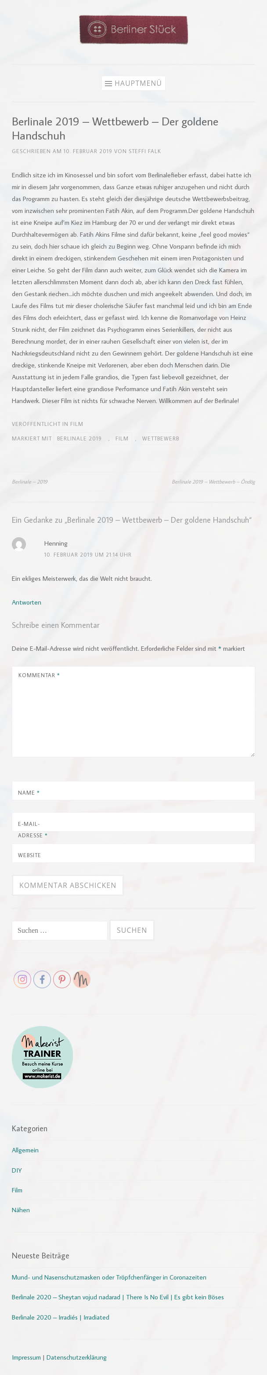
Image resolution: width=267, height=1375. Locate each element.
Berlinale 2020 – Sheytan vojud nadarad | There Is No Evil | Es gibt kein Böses (118, 1297)
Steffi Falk (145, 150)
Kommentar (39, 674)
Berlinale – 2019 (29, 481)
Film (76, 423)
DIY (17, 1170)
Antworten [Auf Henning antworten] (26, 602)
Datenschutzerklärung (77, 1357)
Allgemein (25, 1150)
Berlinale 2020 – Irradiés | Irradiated (60, 1317)
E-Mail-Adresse (33, 829)
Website (29, 854)
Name (29, 792)
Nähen (21, 1210)
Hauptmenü (138, 83)
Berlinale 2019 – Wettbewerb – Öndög (213, 481)
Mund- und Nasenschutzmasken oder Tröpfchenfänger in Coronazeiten (109, 1277)
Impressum (26, 1357)
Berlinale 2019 (79, 438)
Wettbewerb (160, 438)
